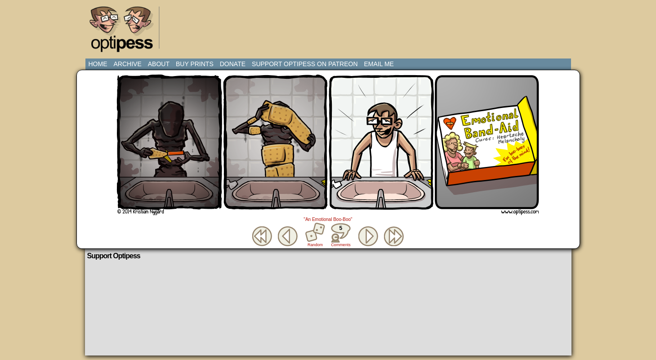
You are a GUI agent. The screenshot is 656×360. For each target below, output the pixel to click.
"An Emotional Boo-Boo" (327, 219)
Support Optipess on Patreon (304, 64)
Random (315, 245)
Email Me (379, 64)
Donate (232, 64)
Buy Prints (195, 64)
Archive (128, 64)
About (159, 64)
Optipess (125, 31)
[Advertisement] (330, 24)
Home (98, 64)
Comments (341, 235)
